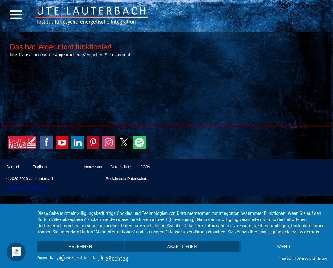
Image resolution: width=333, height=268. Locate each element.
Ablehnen (80, 246)
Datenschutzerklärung (312, 258)
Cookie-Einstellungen (25, 188)
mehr (283, 246)
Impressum (286, 258)
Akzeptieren (182, 246)
